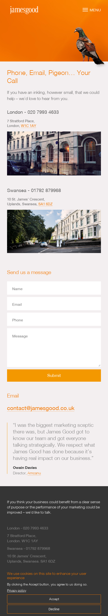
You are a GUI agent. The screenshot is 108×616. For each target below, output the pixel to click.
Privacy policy (16, 590)
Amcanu (34, 473)
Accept (54, 599)
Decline (54, 609)
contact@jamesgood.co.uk (40, 408)
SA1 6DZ (45, 204)
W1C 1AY (28, 125)
